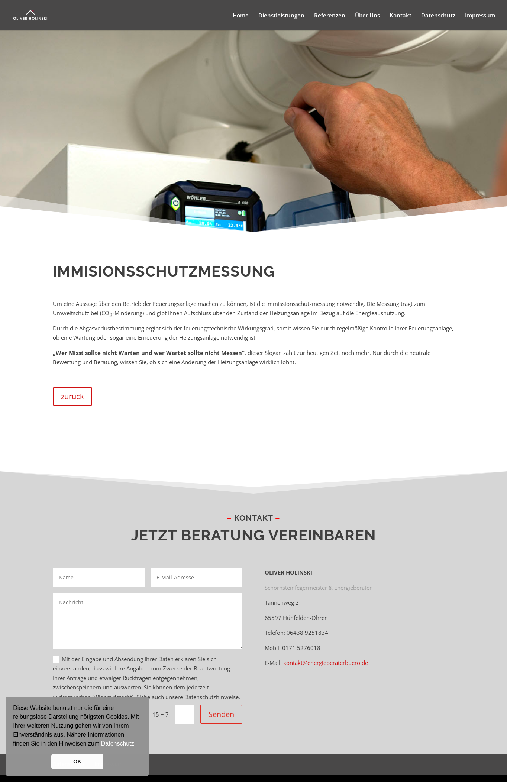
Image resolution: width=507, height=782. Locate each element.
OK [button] (77, 762)
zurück (72, 396)
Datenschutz (117, 743)
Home (241, 16)
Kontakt (400, 16)
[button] (139, 744)
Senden (221, 714)
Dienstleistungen (281, 16)
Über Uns (367, 16)
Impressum (480, 16)
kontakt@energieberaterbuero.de (325, 662)
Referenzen (329, 16)
